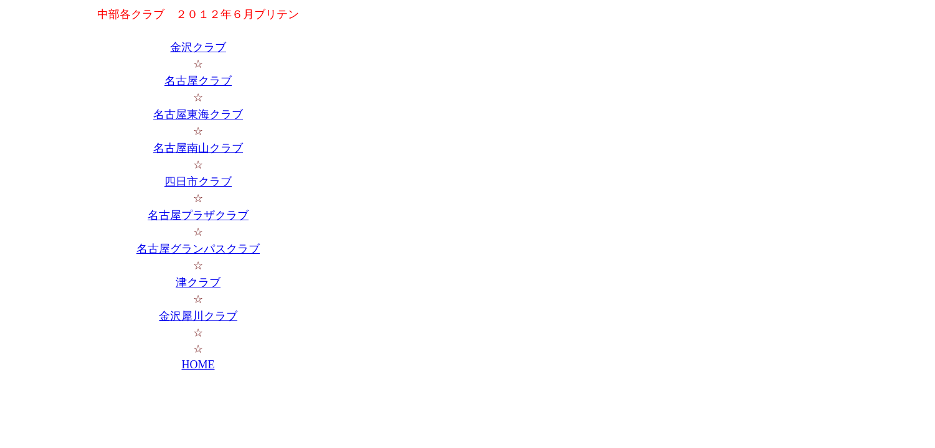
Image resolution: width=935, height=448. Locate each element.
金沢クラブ (198, 47)
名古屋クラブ (198, 81)
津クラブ (198, 282)
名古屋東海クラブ (198, 114)
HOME (198, 364)
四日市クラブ (198, 181)
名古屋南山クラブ (198, 148)
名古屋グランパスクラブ (198, 249)
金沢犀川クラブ (198, 316)
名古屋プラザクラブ (198, 215)
